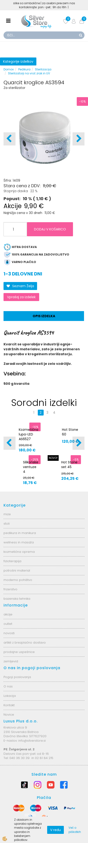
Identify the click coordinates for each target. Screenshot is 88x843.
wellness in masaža (19, 542)
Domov (9, 69)
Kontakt (9, 705)
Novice (9, 714)
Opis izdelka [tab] (44, 316)
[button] (78, 138)
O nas (8, 686)
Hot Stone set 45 (69, 464)
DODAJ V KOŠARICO (50, 229)
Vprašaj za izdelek (21, 297)
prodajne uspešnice (19, 652)
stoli (7, 523)
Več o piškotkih (75, 830)
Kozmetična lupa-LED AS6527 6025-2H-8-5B (28, 439)
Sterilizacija (43, 69)
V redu (55, 830)
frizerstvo (10, 589)
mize (7, 514)
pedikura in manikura (20, 533)
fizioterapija (12, 561)
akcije (8, 614)
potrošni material (17, 570)
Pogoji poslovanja (17, 677)
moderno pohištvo (18, 580)
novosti (9, 633)
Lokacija (10, 696)
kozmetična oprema (19, 551)
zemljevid (11, 661)
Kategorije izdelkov (18, 61)
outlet (8, 624)
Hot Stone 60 (70, 432)
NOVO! (53, 458)
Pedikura (24, 69)
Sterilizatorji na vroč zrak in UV (29, 73)
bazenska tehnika (17, 598)
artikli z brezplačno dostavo (25, 642)
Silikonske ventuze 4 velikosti (30, 469)
